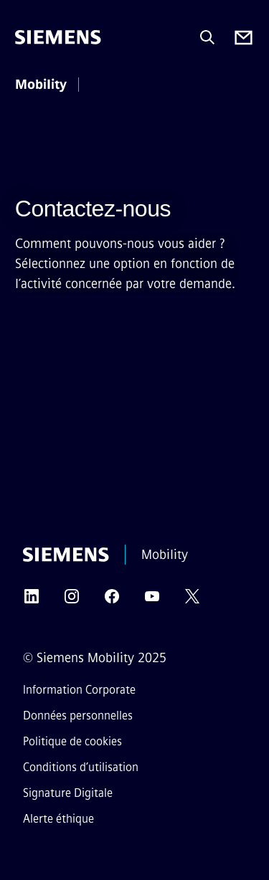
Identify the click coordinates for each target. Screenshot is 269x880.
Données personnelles (78, 715)
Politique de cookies (72, 741)
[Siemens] (58, 37)
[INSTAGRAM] (71, 601)
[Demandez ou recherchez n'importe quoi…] (207, 37)
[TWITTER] (192, 601)
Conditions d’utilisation (80, 767)
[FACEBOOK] (112, 601)
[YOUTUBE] (152, 601)
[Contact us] (243, 37)
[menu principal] (106, 86)
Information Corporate (79, 690)
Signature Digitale (68, 793)
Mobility (41, 84)
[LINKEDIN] (31, 601)
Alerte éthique (58, 819)
